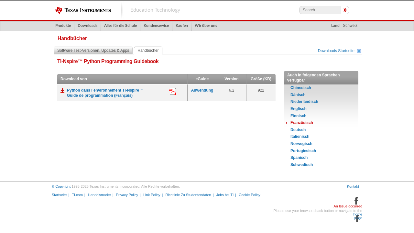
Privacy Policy (127, 195)
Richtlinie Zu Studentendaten (188, 195)
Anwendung (202, 90)
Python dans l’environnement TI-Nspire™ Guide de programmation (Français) (105, 93)
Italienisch (300, 136)
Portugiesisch (303, 151)
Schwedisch (301, 164)
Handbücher (147, 50)
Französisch (301, 122)
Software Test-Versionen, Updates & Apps (93, 50)
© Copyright (61, 186)
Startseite (59, 195)
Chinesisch (300, 87)
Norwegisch (301, 143)
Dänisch (298, 95)
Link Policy (151, 195)
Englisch (298, 108)
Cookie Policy (249, 195)
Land (335, 26)
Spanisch (299, 157)
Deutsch (298, 130)
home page (357, 216)
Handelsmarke (99, 195)
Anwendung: (173, 91)
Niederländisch (304, 101)
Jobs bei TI (225, 195)
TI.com (77, 195)
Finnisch (298, 116)
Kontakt (353, 186)
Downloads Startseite (336, 51)
